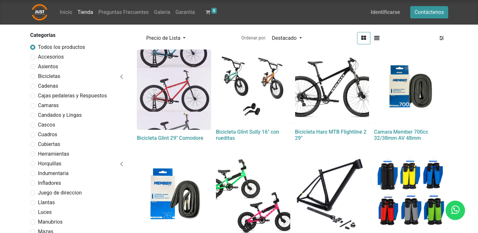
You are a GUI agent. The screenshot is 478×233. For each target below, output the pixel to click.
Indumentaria (53, 173)
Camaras (48, 105)
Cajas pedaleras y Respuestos (72, 96)
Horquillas (49, 164)
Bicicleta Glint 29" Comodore (170, 138)
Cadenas (48, 86)
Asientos (48, 66)
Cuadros (47, 134)
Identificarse (385, 12)
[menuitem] (66, 12)
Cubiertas (49, 144)
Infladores (49, 183)
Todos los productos (61, 47)
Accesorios (51, 57)
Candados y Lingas (60, 115)
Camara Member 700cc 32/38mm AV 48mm (401, 135)
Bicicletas (49, 76)
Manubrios (50, 222)
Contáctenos (429, 12)
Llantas (46, 202)
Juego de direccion (60, 193)
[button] (287, 38)
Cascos (46, 125)
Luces (45, 212)
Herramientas (53, 154)
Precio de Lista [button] (164, 38)
